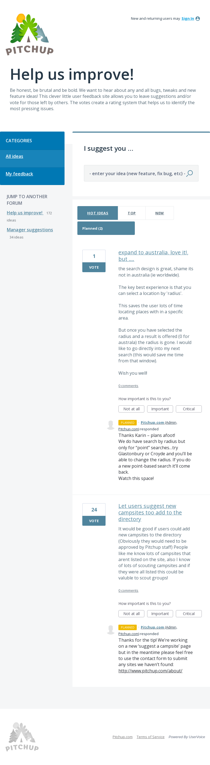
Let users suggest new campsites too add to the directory (150, 512)
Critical (192, 409)
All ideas (14, 156)
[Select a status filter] (106, 228)
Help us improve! (25, 213)
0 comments (128, 385)
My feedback (19, 174)
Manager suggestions (30, 230)
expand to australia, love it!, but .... (153, 256)
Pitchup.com (123, 736)
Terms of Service (151, 736)
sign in (188, 18)
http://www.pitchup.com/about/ (150, 671)
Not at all (134, 409)
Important (162, 409)
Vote (94, 267)
